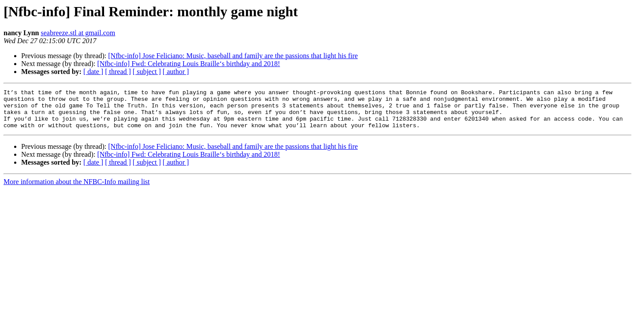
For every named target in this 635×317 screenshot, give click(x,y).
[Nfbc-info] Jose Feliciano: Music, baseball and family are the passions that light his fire (233, 55)
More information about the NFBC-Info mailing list (77, 189)
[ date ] (93, 71)
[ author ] (176, 71)
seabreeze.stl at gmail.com (78, 33)
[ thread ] (118, 71)
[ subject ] (147, 71)
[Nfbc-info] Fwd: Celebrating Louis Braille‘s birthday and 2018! (188, 63)
